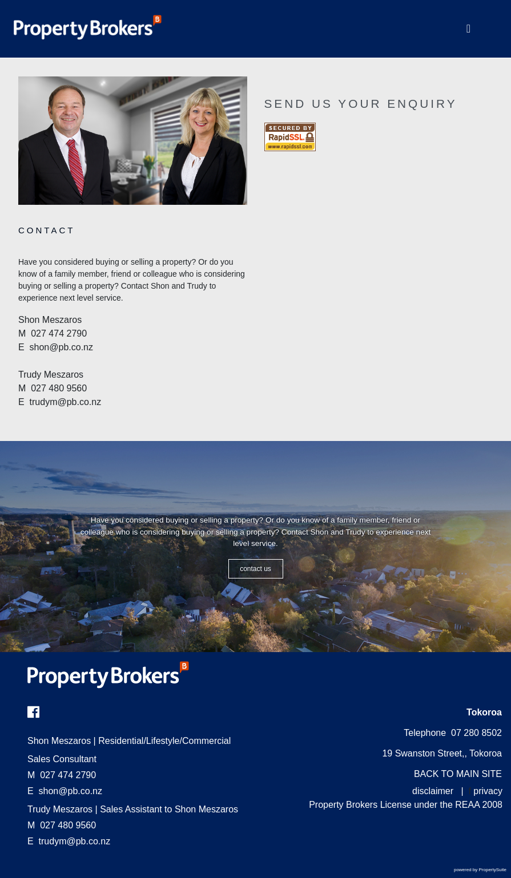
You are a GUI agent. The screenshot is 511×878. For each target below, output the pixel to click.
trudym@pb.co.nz (75, 841)
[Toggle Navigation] (468, 29)
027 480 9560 (61, 825)
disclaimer (432, 791)
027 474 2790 (61, 775)
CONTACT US (255, 569)
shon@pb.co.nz (70, 791)
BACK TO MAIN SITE (458, 774)
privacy (487, 791)
